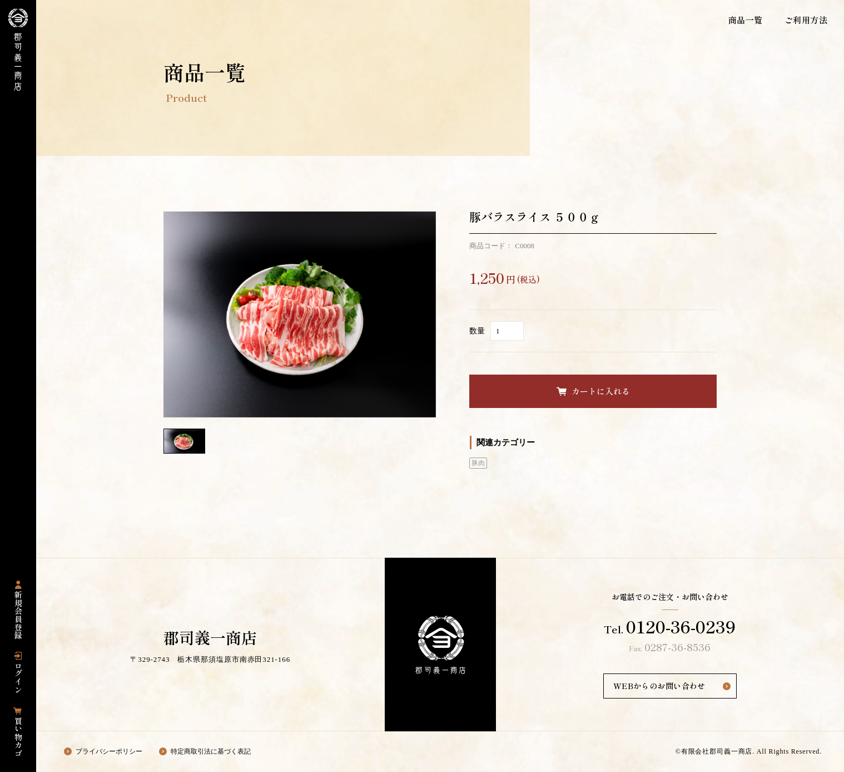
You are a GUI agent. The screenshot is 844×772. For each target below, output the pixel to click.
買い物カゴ (18, 737)
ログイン (18, 678)
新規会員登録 (18, 615)
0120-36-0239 (681, 626)
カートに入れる (601, 391)
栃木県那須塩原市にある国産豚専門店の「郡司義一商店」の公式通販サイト (18, 49)
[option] (299, 314)
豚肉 (478, 463)
